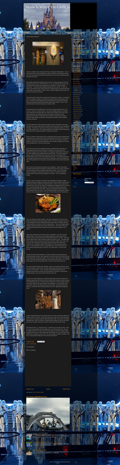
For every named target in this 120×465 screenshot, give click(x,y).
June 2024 (75, 98)
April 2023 (75, 124)
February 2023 (76, 128)
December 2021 (77, 154)
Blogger (68, 461)
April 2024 (75, 102)
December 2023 (77, 109)
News (74, 166)
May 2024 (75, 100)
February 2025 (76, 85)
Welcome (75, 35)
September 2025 (77, 74)
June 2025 (75, 79)
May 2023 (75, 122)
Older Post (66, 389)
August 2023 (76, 116)
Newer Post (30, 389)
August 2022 (76, 139)
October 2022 (76, 135)
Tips (74, 169)
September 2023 (77, 115)
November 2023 (77, 111)
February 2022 (76, 150)
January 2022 (76, 152)
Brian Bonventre (79, 60)
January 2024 (76, 107)
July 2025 (75, 77)
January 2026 (76, 68)
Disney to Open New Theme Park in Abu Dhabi (43, 434)
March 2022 (76, 148)
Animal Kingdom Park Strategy (80, 53)
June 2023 (75, 120)
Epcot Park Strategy (78, 50)
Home (48, 389)
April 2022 (75, 146)
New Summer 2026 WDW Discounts (36, 396)
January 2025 (76, 87)
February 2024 (76, 105)
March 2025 (76, 83)
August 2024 (76, 94)
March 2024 (76, 103)
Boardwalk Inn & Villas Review (40, 450)
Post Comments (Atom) (38, 392)
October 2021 (76, 157)
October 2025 (76, 72)
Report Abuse (77, 173)
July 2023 (75, 118)
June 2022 (75, 142)
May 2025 (75, 81)
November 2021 (77, 155)
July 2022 (75, 141)
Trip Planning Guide (77, 41)
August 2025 (76, 76)
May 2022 (75, 144)
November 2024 (77, 89)
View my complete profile (79, 62)
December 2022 (77, 131)
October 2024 (76, 90)
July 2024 (75, 96)
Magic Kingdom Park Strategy (80, 48)
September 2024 (77, 92)
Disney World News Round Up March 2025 (43, 442)
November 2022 (77, 133)
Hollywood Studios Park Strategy (81, 52)
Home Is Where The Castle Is (48, 7)
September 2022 (77, 137)
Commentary (33, 343)
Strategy (75, 167)
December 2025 (77, 70)
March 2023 (76, 126)
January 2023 (76, 129)
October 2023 (76, 113)
